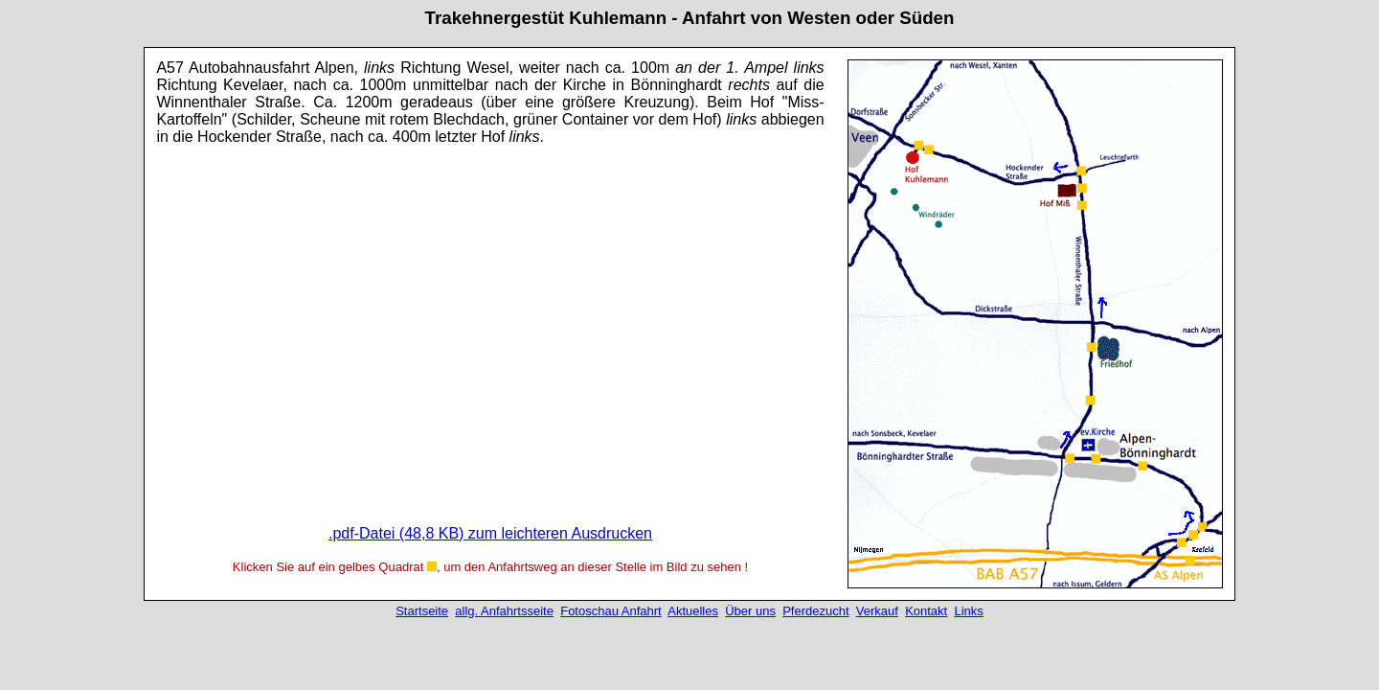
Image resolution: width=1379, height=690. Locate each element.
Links (968, 611)
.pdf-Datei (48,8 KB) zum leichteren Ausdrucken (490, 533)
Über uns (750, 611)
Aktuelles (692, 611)
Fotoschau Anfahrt (611, 611)
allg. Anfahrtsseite (504, 611)
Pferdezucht (815, 611)
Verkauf (877, 611)
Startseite (422, 611)
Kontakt (926, 611)
